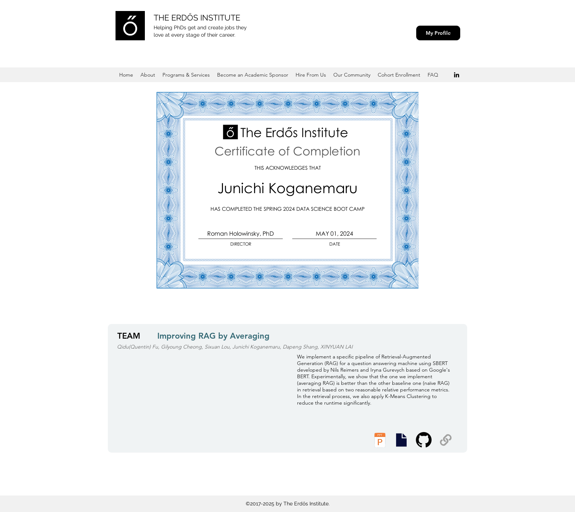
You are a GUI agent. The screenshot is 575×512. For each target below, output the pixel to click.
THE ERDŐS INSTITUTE (197, 17)
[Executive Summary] (401, 440)
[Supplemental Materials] (445, 440)
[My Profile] (438, 33)
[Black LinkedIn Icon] (456, 74)
